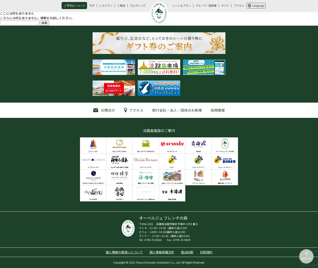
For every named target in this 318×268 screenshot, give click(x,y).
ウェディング (137, 5)
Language (258, 5)
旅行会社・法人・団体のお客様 (177, 110)
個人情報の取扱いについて (124, 252)
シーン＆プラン (182, 5)
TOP (92, 5)
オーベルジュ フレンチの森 (159, 13)
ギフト (225, 5)
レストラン (105, 5)
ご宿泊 (121, 5)
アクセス (239, 5)
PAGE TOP (306, 258)
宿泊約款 (187, 252)
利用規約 (206, 252)
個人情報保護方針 (161, 252)
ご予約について (74, 5)
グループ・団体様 (206, 5)
